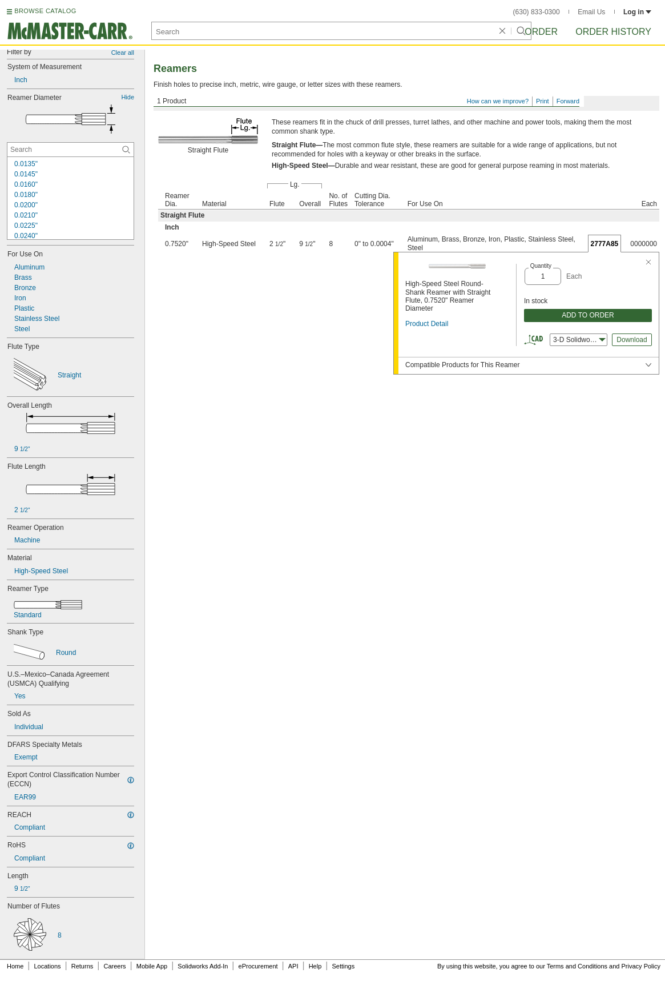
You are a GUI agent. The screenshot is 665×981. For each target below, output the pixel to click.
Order (541, 32)
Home (15, 966)
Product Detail (426, 324)
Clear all (122, 52)
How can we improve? (498, 101)
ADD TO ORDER (588, 315)
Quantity (540, 266)
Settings (343, 966)
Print (542, 101)
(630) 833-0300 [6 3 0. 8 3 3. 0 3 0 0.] (536, 12)
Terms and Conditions (577, 966)
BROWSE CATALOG (45, 10)
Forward (568, 101)
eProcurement (258, 966)
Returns (82, 966)
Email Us (591, 12)
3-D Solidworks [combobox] (579, 340)
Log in (637, 12)
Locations (47, 966)
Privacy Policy (641, 966)
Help (315, 966)
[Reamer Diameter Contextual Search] (70, 149)
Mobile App (151, 966)
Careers (114, 966)
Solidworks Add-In (203, 966)
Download (631, 340)
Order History (613, 32)
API (293, 966)
